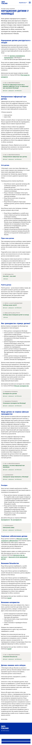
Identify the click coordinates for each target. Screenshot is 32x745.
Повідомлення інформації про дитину (15, 156)
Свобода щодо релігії (10, 305)
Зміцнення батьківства (10, 656)
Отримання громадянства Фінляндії (14, 403)
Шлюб (9, 598)
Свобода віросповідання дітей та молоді (16, 314)
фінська (5, 90)
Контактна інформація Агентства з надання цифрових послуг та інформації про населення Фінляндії (15, 86)
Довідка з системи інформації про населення (14, 466)
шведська (11, 90)
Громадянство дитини (10, 393)
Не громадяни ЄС (16, 519)
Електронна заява (8, 527)
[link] (4, 2)
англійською (18, 90)
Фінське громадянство (21, 386)
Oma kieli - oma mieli (9, 276)
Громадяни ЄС (5, 519)
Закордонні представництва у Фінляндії (15, 476)
